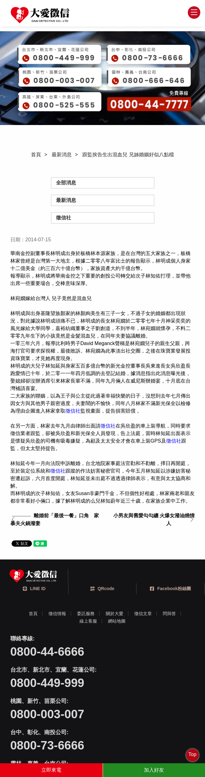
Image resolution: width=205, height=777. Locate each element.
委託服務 (86, 614)
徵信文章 (143, 614)
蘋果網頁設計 (130, 745)
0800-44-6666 (47, 652)
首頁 (36, 154)
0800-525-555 (140, 714)
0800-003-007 (47, 683)
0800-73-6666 (140, 683)
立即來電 (51, 770)
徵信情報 (57, 614)
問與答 (169, 614)
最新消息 (62, 154)
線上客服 (88, 621)
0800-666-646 (47, 714)
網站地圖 (117, 621)
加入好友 (154, 770)
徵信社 (63, 217)
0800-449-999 (140, 652)
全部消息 (66, 182)
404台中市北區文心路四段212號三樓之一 (110, 738)
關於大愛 (114, 614)
